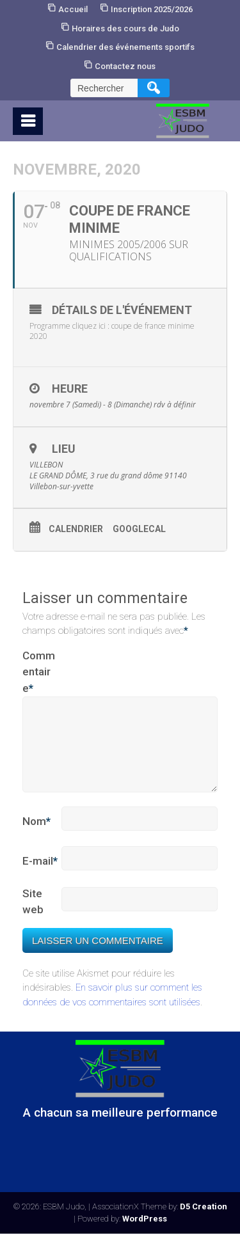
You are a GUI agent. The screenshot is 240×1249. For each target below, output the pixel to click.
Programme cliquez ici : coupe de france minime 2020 (112, 331)
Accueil (73, 9)
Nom (36, 837)
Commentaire (38, 673)
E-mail (40, 876)
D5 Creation (203, 1222)
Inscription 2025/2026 (152, 9)
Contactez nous (125, 66)
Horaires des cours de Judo (125, 28)
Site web (33, 917)
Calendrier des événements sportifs (125, 47)
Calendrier (76, 529)
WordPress (144, 1234)
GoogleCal (139, 529)
